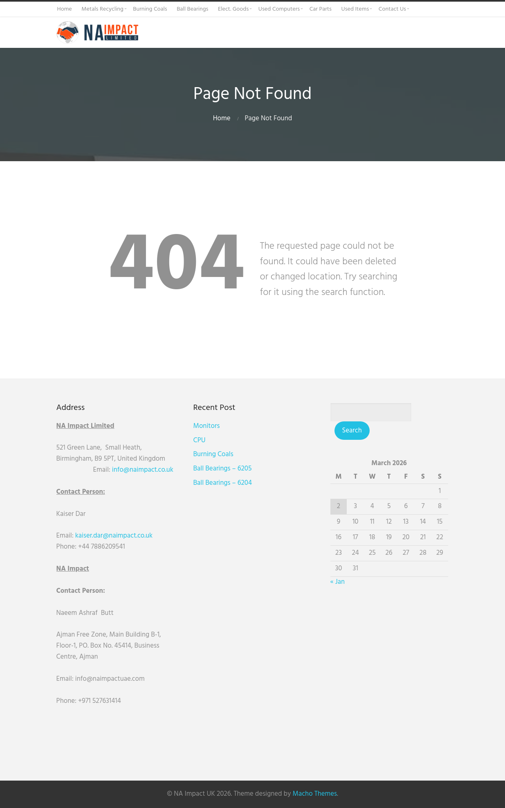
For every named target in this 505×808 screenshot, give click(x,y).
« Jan (338, 581)
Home (222, 118)
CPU (200, 440)
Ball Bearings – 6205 (223, 468)
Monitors (207, 426)
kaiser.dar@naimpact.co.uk (115, 535)
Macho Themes (315, 793)
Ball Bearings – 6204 (223, 482)
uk (169, 469)
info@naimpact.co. (139, 469)
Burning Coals (214, 454)
